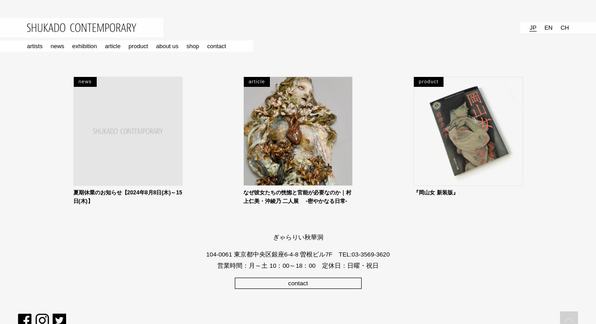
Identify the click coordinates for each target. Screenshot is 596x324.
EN (548, 27)
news (57, 46)
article (113, 46)
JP (532, 27)
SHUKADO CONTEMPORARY (81, 27)
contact (216, 46)
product (138, 46)
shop (193, 46)
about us (167, 46)
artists (35, 46)
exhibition (84, 46)
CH (564, 27)
